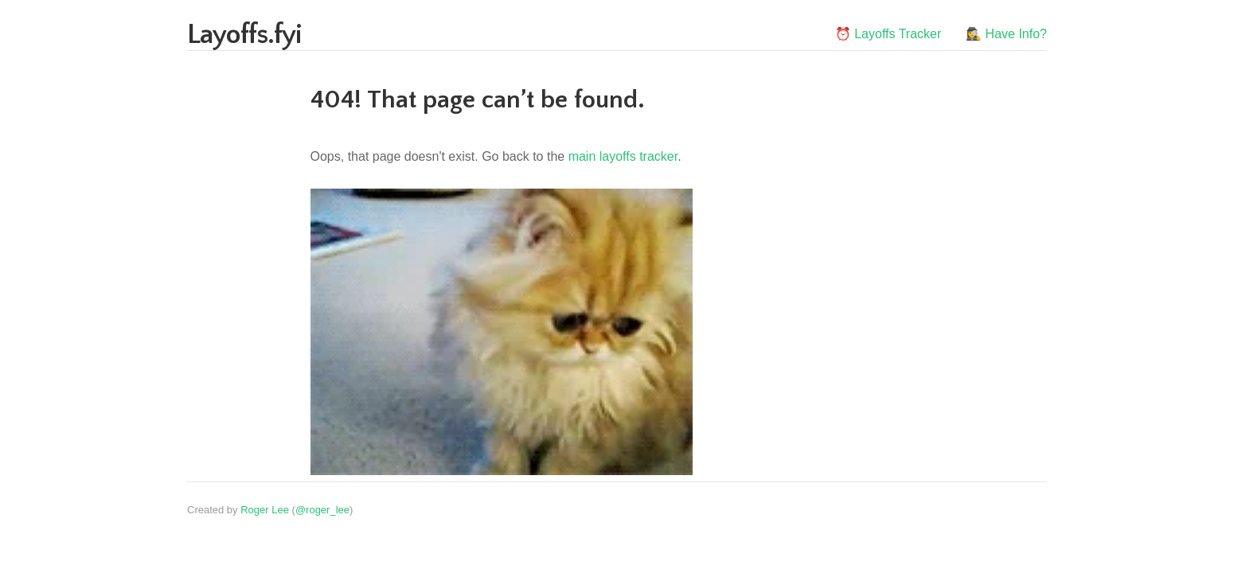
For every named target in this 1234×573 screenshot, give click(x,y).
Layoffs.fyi (244, 34)
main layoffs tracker (623, 156)
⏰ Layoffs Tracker (888, 34)
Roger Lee (264, 510)
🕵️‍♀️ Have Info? (1006, 34)
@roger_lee (322, 510)
